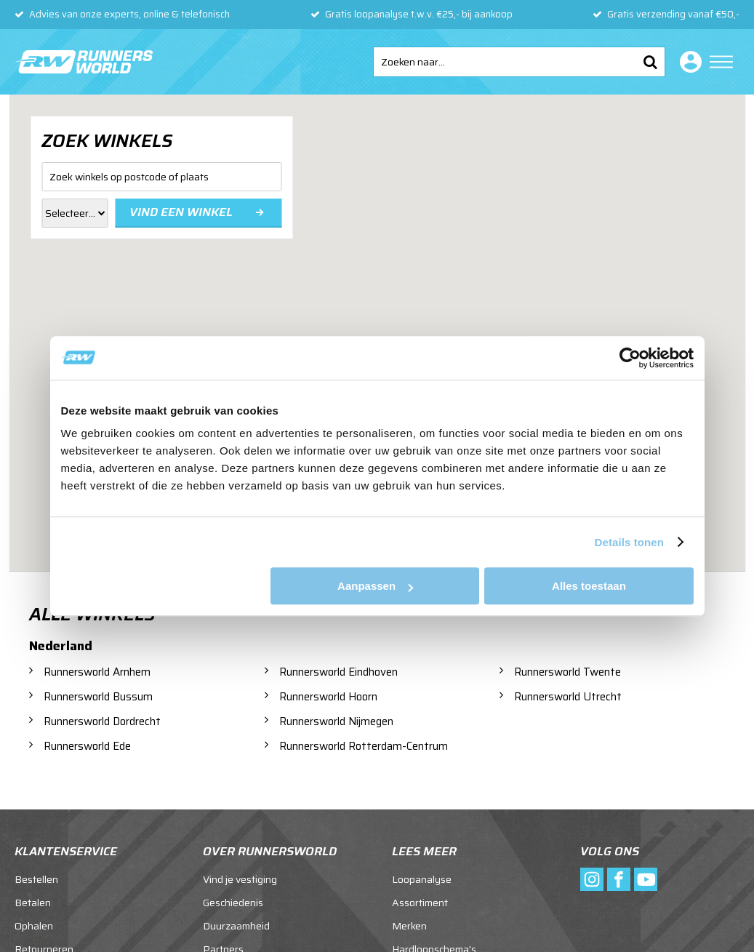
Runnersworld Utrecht (568, 696)
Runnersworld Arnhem (97, 672)
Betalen (33, 903)
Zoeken (650, 61)
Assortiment (420, 903)
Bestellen (36, 879)
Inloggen (688, 62)
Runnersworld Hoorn (328, 696)
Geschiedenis (233, 903)
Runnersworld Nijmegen (336, 721)
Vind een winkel (181, 212)
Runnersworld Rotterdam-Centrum (363, 746)
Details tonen (629, 542)
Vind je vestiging (240, 879)
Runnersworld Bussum (98, 696)
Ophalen (34, 926)
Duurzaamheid (236, 926)
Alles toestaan (589, 586)
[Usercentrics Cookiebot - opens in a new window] (630, 358)
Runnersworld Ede (87, 746)
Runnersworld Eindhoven (338, 672)
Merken (409, 926)
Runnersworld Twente (567, 672)
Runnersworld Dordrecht (102, 721)
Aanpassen (375, 586)
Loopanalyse (422, 879)
